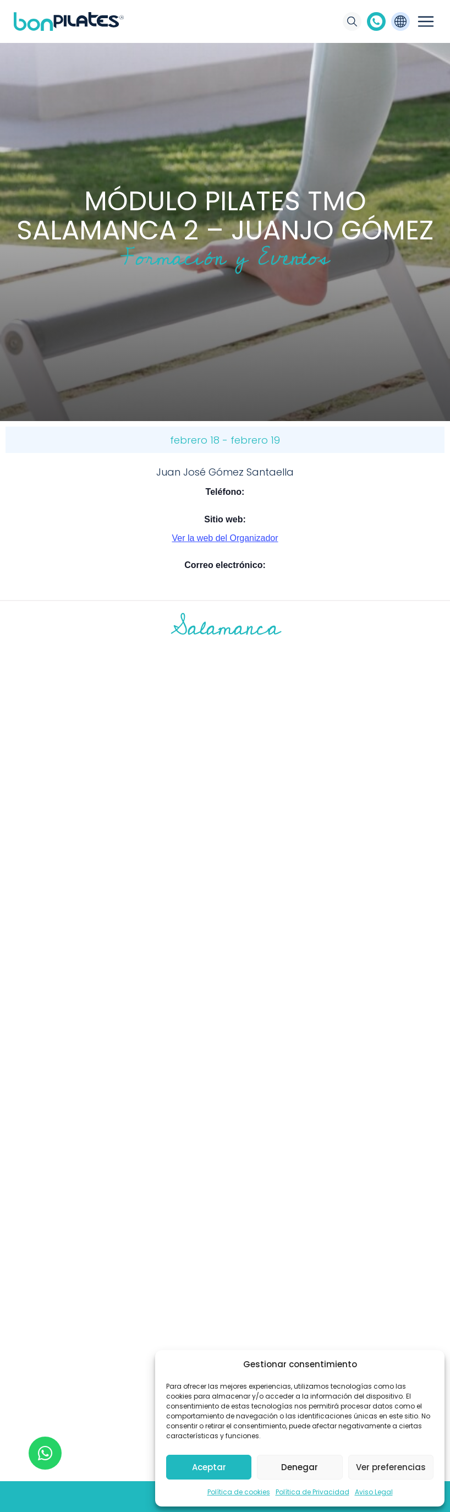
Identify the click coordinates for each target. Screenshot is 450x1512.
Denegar (299, 1467)
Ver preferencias (391, 1467)
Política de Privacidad (312, 1492)
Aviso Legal (374, 1492)
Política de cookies (238, 1492)
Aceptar (209, 1467)
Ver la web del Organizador (225, 538)
